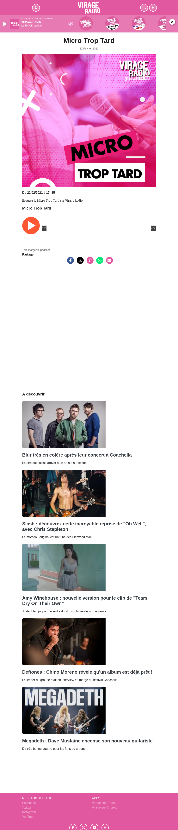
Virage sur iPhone (104, 802)
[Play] (5, 24)
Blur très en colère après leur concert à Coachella (77, 455)
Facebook (29, 802)
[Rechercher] (144, 8)
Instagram (29, 812)
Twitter (26, 807)
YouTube (28, 816)
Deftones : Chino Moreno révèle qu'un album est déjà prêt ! (87, 672)
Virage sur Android (104, 807)
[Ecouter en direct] (153, 8)
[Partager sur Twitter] (79, 262)
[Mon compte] (36, 8)
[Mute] (71, 24)
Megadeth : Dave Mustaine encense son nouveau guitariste (87, 740)
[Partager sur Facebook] (69, 262)
